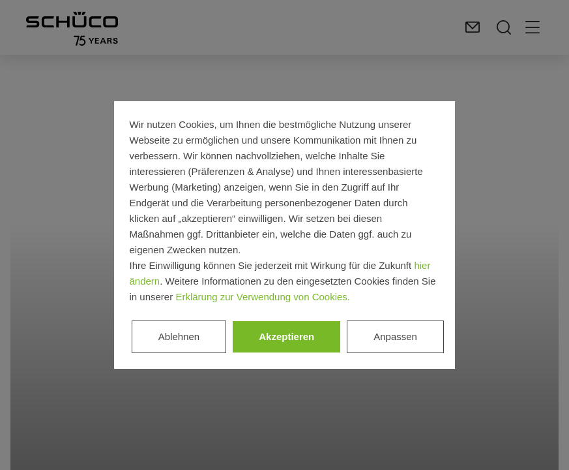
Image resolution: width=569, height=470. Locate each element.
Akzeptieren (286, 336)
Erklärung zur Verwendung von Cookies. (262, 296)
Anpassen (395, 336)
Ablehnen (178, 336)
